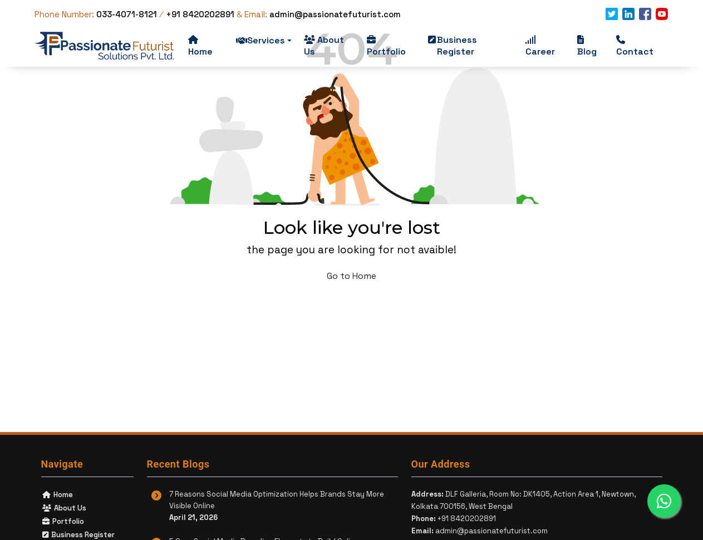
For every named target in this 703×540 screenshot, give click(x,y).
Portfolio (386, 46)
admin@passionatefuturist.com (335, 14)
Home (200, 46)
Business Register (452, 45)
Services (264, 40)
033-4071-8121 (127, 14)
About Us (324, 45)
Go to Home (351, 276)
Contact (634, 46)
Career (540, 46)
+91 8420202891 (200, 14)
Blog (587, 46)
